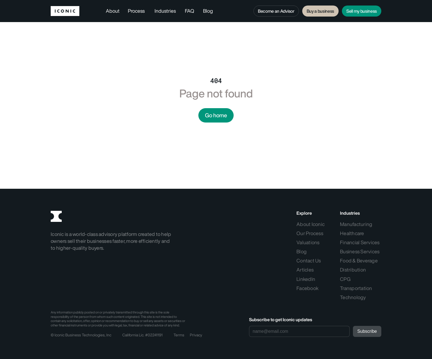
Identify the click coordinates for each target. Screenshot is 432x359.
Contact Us (308, 260)
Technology (353, 297)
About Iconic (310, 224)
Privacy (196, 335)
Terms (179, 335)
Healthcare (352, 233)
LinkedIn (305, 278)
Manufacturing (356, 224)
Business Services (359, 251)
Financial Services (360, 242)
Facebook (307, 288)
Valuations (308, 242)
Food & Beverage (359, 260)
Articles (305, 269)
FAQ (189, 10)
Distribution (353, 269)
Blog (208, 10)
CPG (345, 278)
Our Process (309, 233)
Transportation (356, 288)
